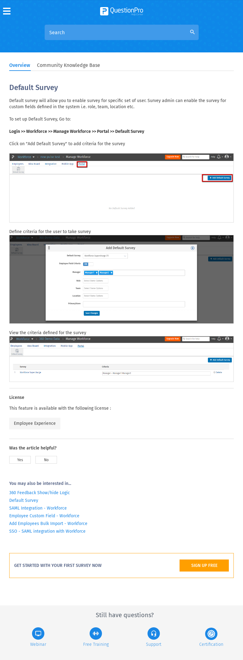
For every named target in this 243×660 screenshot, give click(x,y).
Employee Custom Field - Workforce (44, 516)
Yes (20, 460)
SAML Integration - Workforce (38, 508)
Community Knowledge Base (68, 65)
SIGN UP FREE (204, 565)
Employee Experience (35, 423)
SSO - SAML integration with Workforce (47, 531)
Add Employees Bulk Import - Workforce (48, 523)
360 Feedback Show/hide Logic (39, 492)
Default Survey (23, 500)
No (46, 460)
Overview (19, 65)
